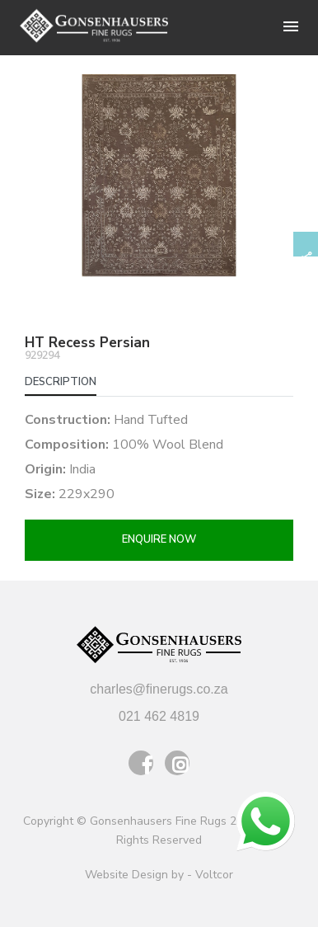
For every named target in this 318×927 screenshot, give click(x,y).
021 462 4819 (159, 716)
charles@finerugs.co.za (158, 689)
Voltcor (214, 874)
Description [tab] (60, 381)
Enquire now (159, 539)
